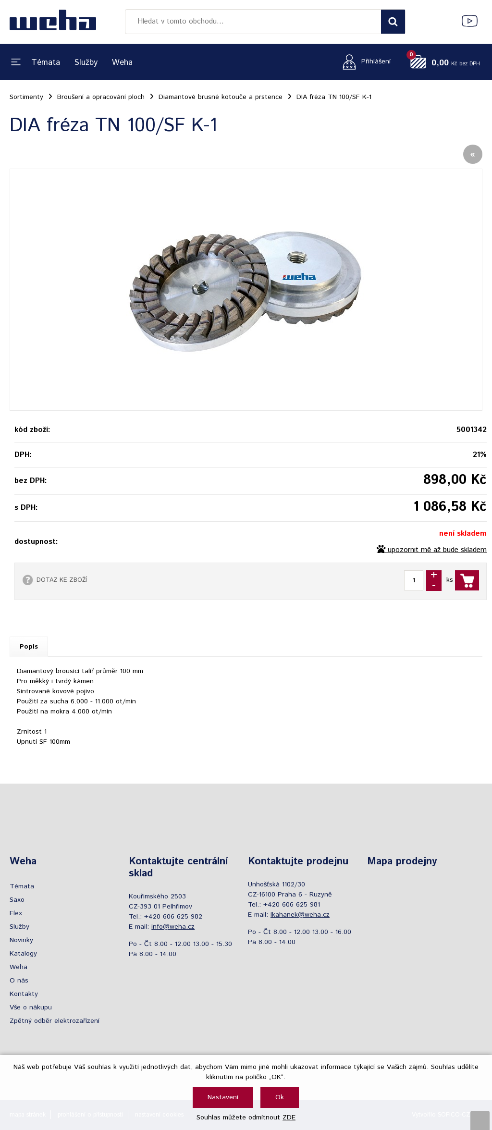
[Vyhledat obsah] (393, 22)
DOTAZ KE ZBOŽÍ (62, 580)
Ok (279, 1097)
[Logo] (53, 22)
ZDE (289, 1117)
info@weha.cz (173, 927)
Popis (29, 646)
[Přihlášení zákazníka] (364, 62)
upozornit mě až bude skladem (437, 550)
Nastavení (223, 1097)
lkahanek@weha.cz (300, 915)
